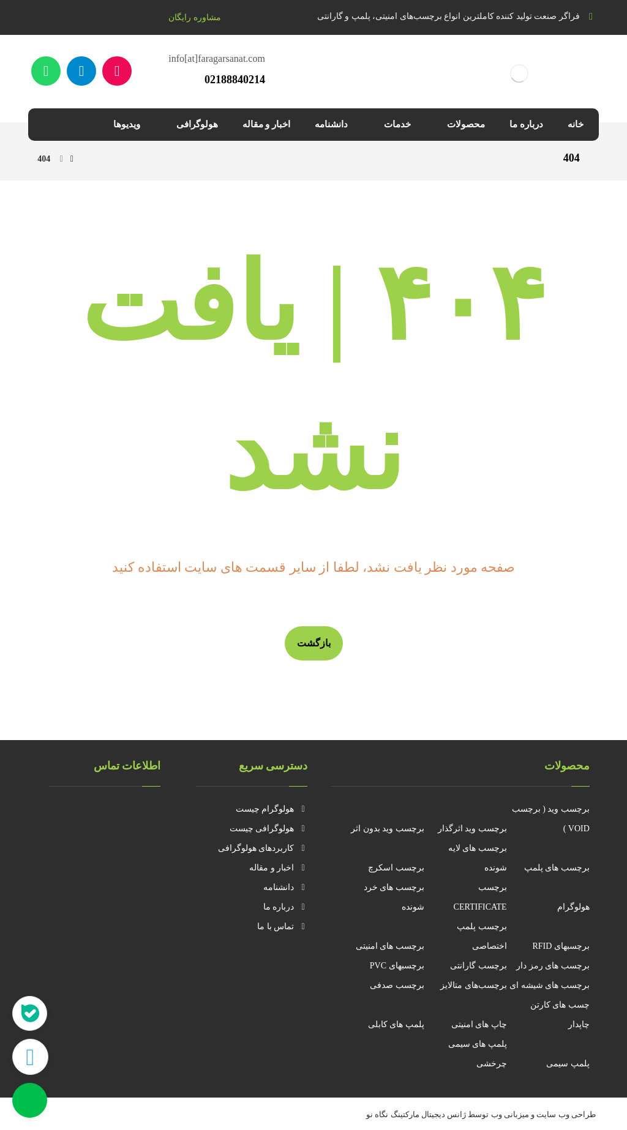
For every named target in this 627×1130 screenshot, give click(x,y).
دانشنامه (285, 887)
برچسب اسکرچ (396, 867)
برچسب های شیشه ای (549, 985)
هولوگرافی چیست (269, 828)
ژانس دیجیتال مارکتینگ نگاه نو (416, 1114)
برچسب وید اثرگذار (472, 828)
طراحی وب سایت (566, 1114)
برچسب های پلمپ (557, 867)
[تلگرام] (81, 71)
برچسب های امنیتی (390, 946)
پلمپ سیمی (568, 1063)
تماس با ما (282, 926)
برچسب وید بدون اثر (387, 828)
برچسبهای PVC (397, 965)
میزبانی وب (510, 1114)
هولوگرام (573, 906)
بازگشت (314, 643)
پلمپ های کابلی (396, 1024)
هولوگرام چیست (272, 809)
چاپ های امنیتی (479, 1024)
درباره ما (285, 906)
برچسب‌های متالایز (473, 985)
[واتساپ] (46, 71)
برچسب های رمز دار (553, 965)
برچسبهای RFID (560, 946)
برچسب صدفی (397, 985)
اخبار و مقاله (278, 867)
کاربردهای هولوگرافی (263, 848)
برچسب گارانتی (478, 965)
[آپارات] (117, 71)
